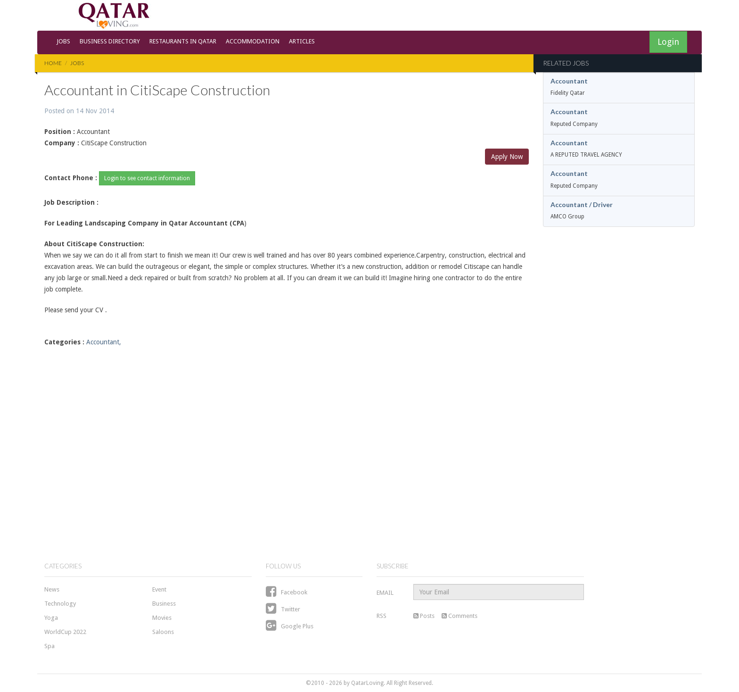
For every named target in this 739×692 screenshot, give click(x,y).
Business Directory (110, 41)
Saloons (163, 631)
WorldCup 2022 (65, 631)
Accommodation (252, 41)
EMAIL (385, 592)
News (51, 589)
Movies (162, 617)
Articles (302, 41)
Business (164, 603)
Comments (459, 615)
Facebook (286, 592)
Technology (60, 603)
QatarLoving (367, 683)
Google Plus (289, 626)
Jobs (63, 41)
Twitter (283, 609)
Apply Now (507, 156)
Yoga (51, 617)
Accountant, (103, 342)
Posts (424, 615)
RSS (381, 615)
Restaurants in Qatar (182, 41)
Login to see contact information (147, 178)
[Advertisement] (286, 428)
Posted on (79, 111)
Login (668, 42)
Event (159, 589)
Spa (49, 646)
